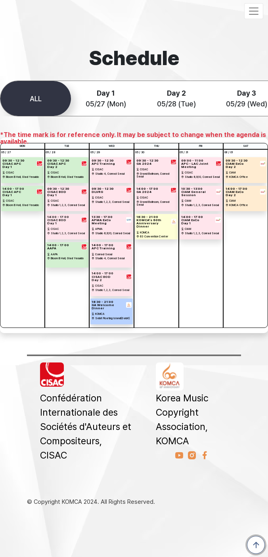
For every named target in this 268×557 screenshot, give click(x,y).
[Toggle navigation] (253, 11)
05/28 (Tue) (176, 98)
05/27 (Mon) (106, 98)
